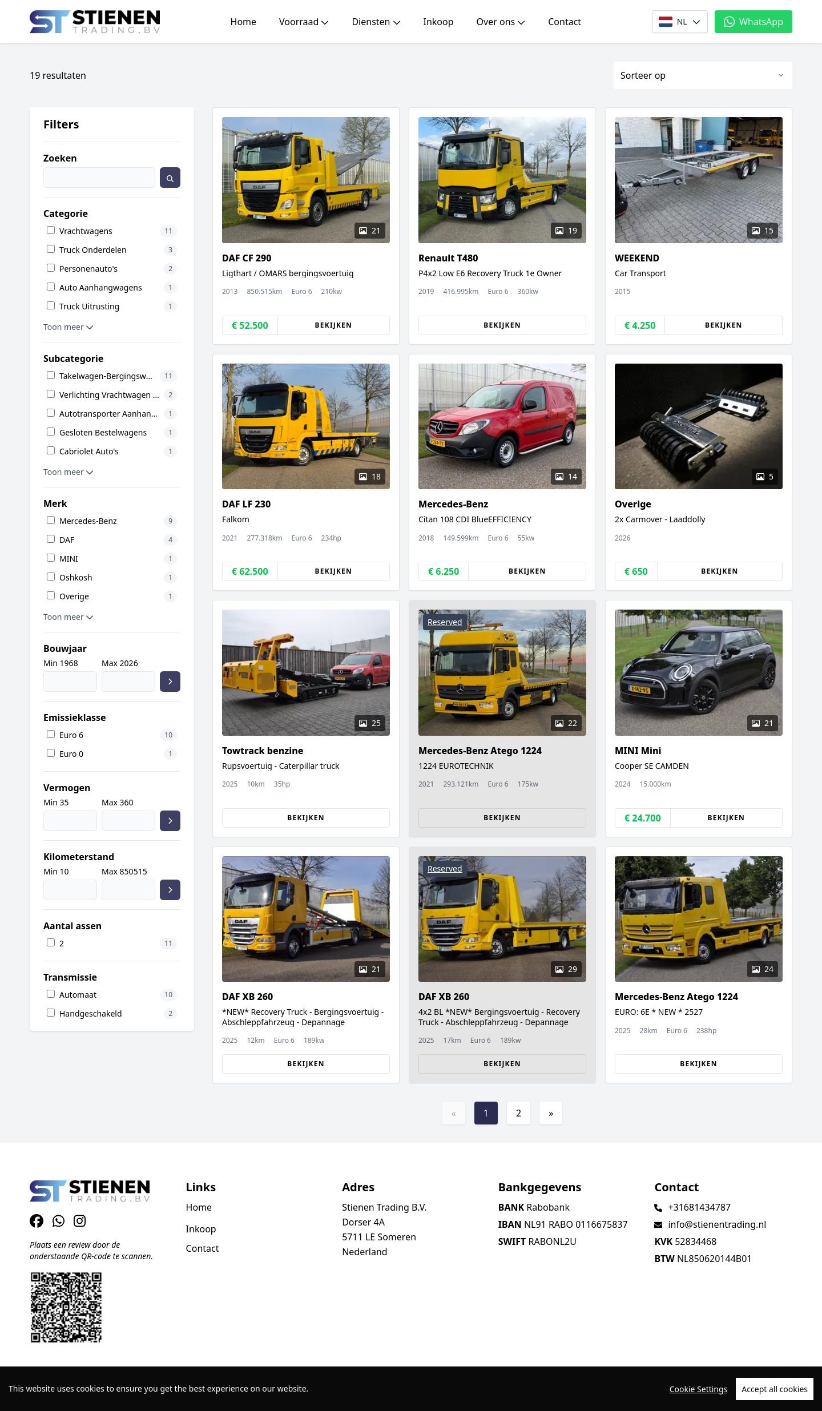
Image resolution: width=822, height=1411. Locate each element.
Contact (564, 21)
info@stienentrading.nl (717, 1224)
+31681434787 (699, 1207)
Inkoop (439, 21)
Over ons (501, 21)
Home (244, 21)
